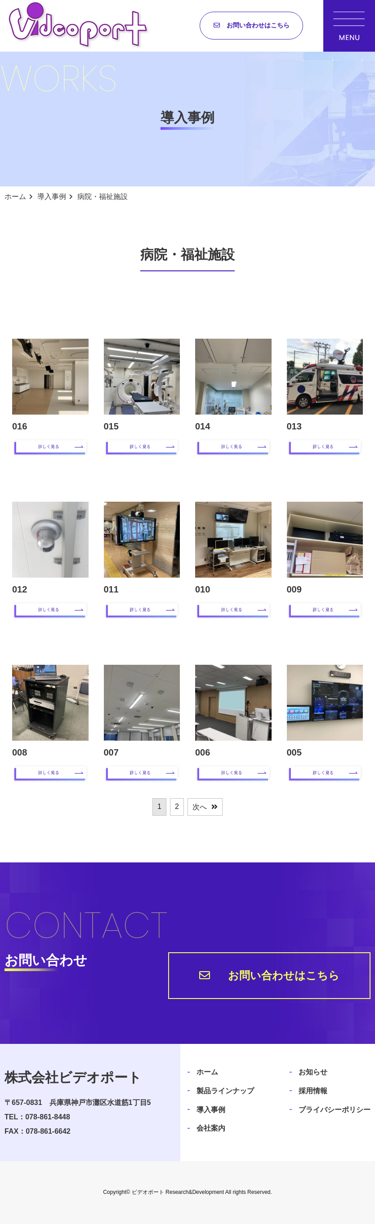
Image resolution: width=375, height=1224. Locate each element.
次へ (199, 807)
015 (111, 426)
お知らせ (313, 1072)
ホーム (207, 1072)
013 (294, 426)
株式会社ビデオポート (73, 1077)
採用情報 (313, 1091)
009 (294, 589)
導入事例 (210, 1110)
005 (294, 752)
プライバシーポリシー (335, 1110)
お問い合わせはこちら (258, 25)
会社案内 (210, 1128)
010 (202, 589)
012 (19, 589)
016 (19, 426)
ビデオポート (148, 1192)
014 (202, 426)
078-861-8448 (47, 1117)
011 (111, 589)
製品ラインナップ (225, 1091)
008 (19, 752)
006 (202, 752)
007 (111, 752)
